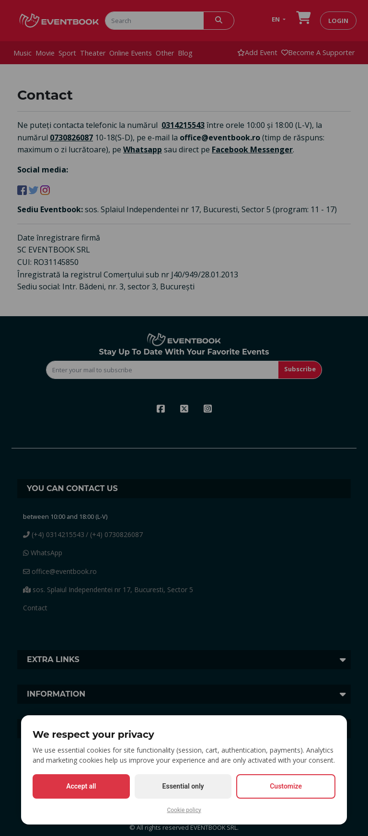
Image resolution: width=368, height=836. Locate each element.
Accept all (81, 786)
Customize (286, 786)
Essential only (183, 786)
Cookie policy (184, 810)
